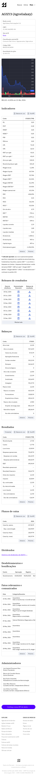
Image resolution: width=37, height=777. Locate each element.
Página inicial (27, 726)
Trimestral (8, 432)
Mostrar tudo (18, 322)
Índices (4, 739)
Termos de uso (27, 729)
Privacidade (26, 731)
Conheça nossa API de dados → (18, 707)
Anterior (22, 251)
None (4, 35)
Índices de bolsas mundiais (10, 745)
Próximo (30, 251)
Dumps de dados (7, 731)
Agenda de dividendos (8, 720)
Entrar (26, 5)
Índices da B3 (6, 742)
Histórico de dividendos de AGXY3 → (14, 555)
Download (30, 292)
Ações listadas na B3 (8, 723)
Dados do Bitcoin (7, 729)
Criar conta (26, 734)
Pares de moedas (7, 748)
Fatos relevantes (7, 734)
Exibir (18, 292)
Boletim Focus (6, 726)
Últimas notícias (6, 750)
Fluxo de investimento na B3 (10, 737)
